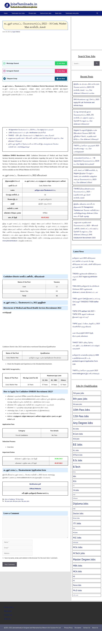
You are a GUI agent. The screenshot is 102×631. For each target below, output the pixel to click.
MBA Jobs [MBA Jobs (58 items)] (77, 565)
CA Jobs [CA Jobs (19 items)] (76, 490)
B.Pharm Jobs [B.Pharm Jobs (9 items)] (77, 455)
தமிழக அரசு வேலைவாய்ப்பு (45, 190)
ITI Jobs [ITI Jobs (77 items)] (77, 523)
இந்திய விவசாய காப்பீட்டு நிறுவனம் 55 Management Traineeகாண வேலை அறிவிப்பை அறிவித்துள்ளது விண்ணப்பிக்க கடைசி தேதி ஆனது (86, 210)
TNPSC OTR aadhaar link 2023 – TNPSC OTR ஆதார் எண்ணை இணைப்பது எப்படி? (84, 314)
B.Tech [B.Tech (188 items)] (76, 467)
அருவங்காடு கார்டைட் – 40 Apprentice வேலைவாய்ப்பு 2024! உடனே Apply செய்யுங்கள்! (86, 161)
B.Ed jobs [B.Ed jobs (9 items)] (76, 439)
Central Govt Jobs (45, 13)
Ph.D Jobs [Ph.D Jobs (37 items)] (77, 590)
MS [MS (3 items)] (74, 580)
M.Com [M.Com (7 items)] (75, 532)
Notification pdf (35, 484)
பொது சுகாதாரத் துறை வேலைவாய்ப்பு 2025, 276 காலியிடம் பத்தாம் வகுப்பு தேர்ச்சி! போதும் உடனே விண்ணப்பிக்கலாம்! (84, 118)
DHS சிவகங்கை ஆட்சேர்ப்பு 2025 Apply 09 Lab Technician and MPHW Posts (86, 102)
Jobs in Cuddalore (10, 499)
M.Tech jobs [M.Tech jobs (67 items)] (79, 553)
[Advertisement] (35, 46)
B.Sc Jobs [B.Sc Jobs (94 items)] (77, 460)
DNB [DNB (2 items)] (74, 509)
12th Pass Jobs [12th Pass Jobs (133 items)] (81, 416)
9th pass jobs (25, 501)
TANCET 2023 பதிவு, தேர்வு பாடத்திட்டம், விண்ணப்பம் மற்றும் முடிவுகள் (86, 345)
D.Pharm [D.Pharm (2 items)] (75, 498)
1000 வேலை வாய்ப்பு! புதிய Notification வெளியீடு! (27, 132)
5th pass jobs (8, 501)
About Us (7, 619)
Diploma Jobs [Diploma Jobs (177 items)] (80, 503)
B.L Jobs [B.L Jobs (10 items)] (76, 450)
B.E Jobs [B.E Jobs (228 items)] (77, 444)
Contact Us (8, 615)
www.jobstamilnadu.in (9, 241)
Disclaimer (8, 611)
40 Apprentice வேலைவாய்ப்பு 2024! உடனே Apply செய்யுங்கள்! (30, 130)
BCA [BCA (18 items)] (74, 481)
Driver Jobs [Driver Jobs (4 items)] (76, 518)
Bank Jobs (58, 13)
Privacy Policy (9, 607)
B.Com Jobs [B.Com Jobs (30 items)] (78, 434)
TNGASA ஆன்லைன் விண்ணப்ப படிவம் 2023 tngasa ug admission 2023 (84, 277)
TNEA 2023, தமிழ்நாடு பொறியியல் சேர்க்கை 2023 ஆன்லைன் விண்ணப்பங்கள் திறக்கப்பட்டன (85, 289)
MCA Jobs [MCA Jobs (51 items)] (77, 571)
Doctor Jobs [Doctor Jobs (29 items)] (78, 513)
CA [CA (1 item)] (73, 485)
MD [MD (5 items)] (74, 576)
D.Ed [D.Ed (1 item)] (74, 494)
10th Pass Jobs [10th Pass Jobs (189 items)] (81, 409)
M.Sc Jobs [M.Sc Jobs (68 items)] (77, 547)
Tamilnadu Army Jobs (72, 13)
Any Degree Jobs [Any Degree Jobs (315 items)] (83, 423)
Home (6, 13)
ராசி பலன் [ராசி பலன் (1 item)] (75, 595)
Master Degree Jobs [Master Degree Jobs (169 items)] (84, 559)
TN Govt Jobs (20, 499)
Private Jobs (32, 13)
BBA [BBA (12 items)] (74, 476)
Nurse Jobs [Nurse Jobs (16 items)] (77, 585)
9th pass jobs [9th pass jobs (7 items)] (77, 404)
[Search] (97, 63)
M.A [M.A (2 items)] (74, 528)
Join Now (61, 63)
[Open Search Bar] (97, 13)
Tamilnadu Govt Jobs (18, 13)
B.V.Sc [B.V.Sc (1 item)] (74, 472)
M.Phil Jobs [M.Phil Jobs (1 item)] (75, 542)
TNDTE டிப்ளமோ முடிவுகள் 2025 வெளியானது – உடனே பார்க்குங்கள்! (86, 149)
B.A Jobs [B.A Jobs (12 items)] (76, 429)
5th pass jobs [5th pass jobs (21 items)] (78, 393)
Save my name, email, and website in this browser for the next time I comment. (31, 558)
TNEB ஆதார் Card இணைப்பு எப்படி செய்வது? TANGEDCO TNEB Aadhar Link (86, 301)
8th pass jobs (17, 501)
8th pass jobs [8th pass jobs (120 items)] (80, 398)
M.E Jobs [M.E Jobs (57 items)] (77, 537)
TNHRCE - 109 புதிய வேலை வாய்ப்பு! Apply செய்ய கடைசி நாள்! (31, 135)
